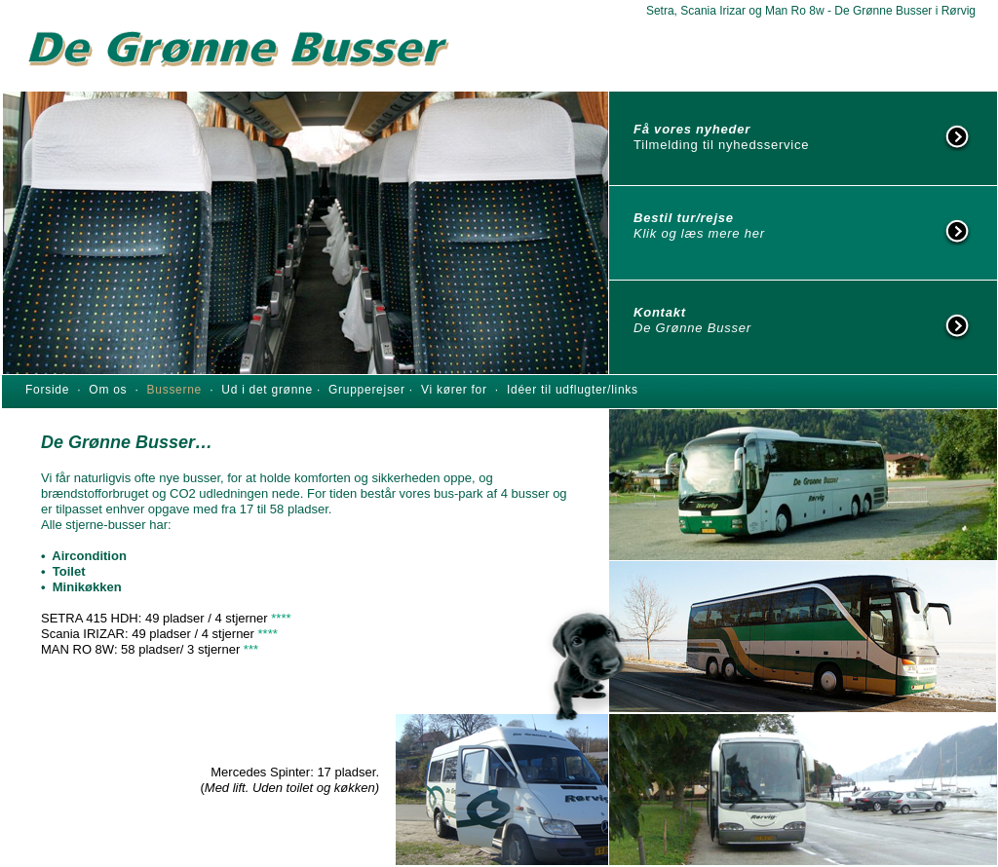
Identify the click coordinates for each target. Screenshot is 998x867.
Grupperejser (368, 389)
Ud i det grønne (269, 389)
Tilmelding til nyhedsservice (721, 144)
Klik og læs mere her (699, 233)
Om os (111, 389)
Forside (47, 389)
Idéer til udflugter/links (572, 389)
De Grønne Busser (692, 327)
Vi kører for (454, 389)
